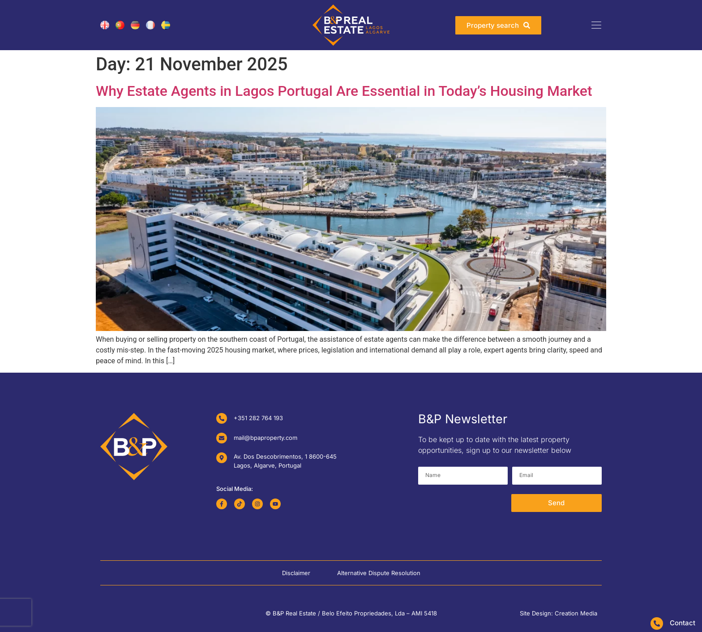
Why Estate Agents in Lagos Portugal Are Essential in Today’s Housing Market (344, 90)
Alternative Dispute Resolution (378, 572)
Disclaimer (296, 572)
